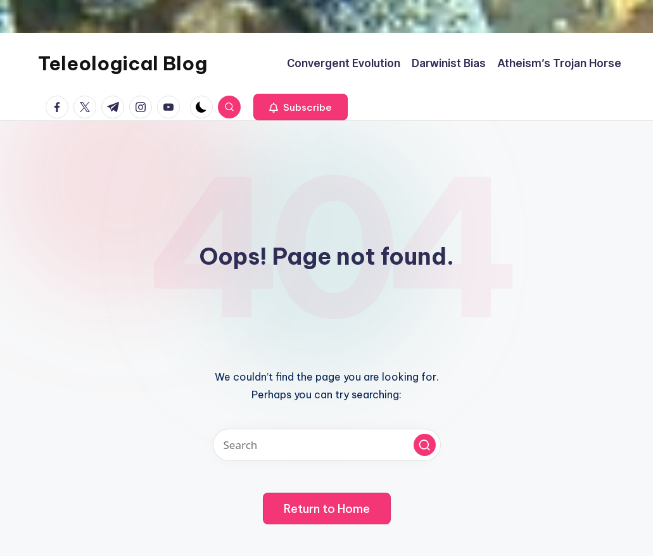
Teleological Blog (122, 63)
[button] (300, 107)
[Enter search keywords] (327, 445)
